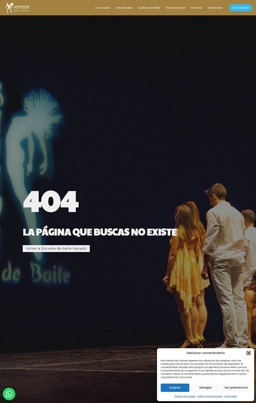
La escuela (102, 8)
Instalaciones (176, 8)
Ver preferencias (236, 387)
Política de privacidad (210, 396)
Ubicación (215, 8)
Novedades (124, 8)
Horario (196, 8)
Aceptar (175, 387)
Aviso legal (230, 396)
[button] (248, 353)
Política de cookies (185, 396)
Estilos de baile (149, 8)
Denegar (205, 387)
